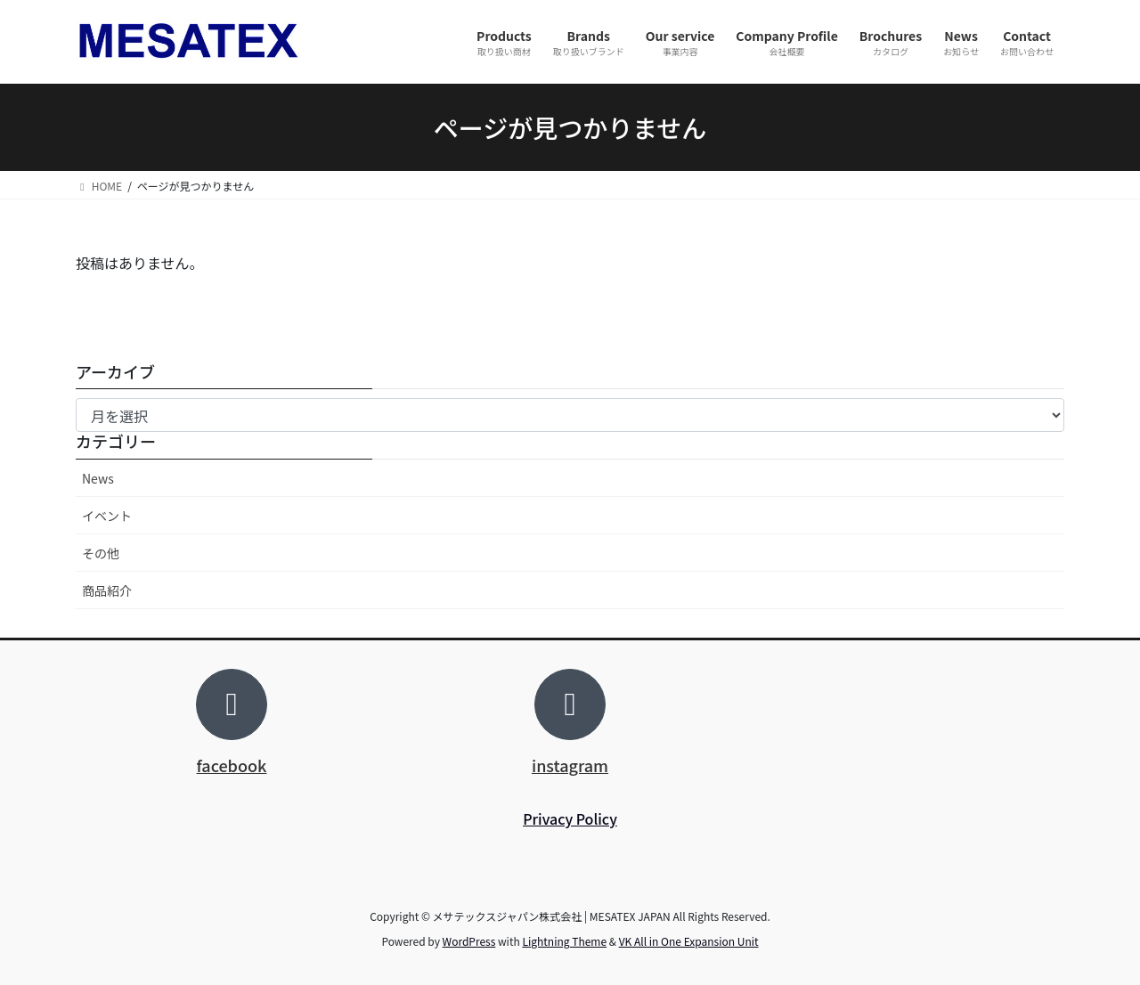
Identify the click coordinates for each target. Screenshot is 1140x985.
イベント (107, 516)
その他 (100, 553)
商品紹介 (107, 590)
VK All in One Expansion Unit (689, 940)
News (98, 478)
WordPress (469, 940)
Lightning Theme (564, 940)
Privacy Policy (570, 818)
